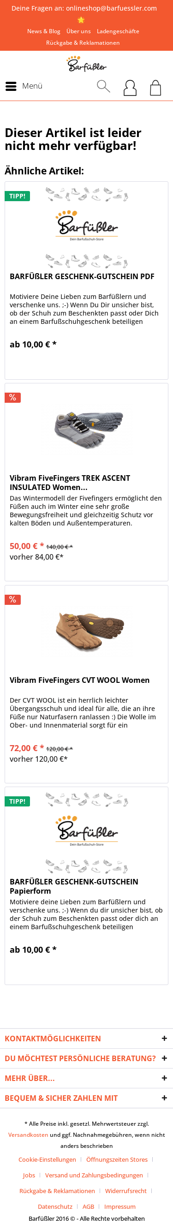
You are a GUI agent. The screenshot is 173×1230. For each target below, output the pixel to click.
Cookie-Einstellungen (47, 1159)
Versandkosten (28, 1135)
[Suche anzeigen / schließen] (103, 86)
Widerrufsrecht (126, 1191)
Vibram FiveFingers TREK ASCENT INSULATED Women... (70, 482)
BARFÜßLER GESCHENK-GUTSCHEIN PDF (82, 276)
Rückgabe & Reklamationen (83, 43)
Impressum (120, 1206)
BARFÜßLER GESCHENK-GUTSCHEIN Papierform (74, 886)
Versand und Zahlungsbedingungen (94, 1175)
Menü (24, 85)
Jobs (29, 1175)
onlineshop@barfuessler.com (111, 8)
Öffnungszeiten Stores (117, 1159)
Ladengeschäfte (118, 31)
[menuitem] (43, 31)
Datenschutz (55, 1206)
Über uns (78, 31)
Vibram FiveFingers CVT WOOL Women (80, 680)
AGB (88, 1206)
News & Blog (43, 31)
